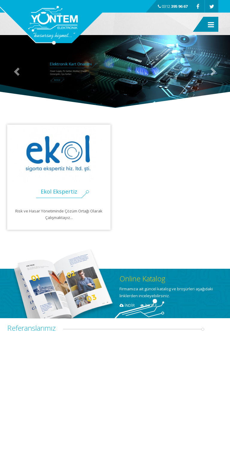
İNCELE (148, 305)
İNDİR (127, 305)
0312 (172, 6)
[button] (17, 71)
